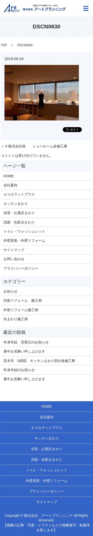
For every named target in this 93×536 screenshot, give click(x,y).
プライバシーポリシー (20, 268)
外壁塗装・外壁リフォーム (24, 240)
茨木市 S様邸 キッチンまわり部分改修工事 (39, 361)
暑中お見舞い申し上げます (24, 351)
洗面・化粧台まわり (19, 222)
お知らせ (10, 291)
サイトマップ (13, 250)
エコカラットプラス (19, 194)
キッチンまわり (15, 204)
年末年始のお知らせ (19, 370)
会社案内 (10, 185)
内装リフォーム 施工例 (22, 300)
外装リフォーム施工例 (20, 310)
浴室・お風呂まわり (19, 213)
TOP (4, 45)
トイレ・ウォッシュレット (24, 231)
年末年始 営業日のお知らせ (26, 342)
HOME (8, 176)
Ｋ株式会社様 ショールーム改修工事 (36, 146)
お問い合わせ (13, 259)
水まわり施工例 (15, 319)
